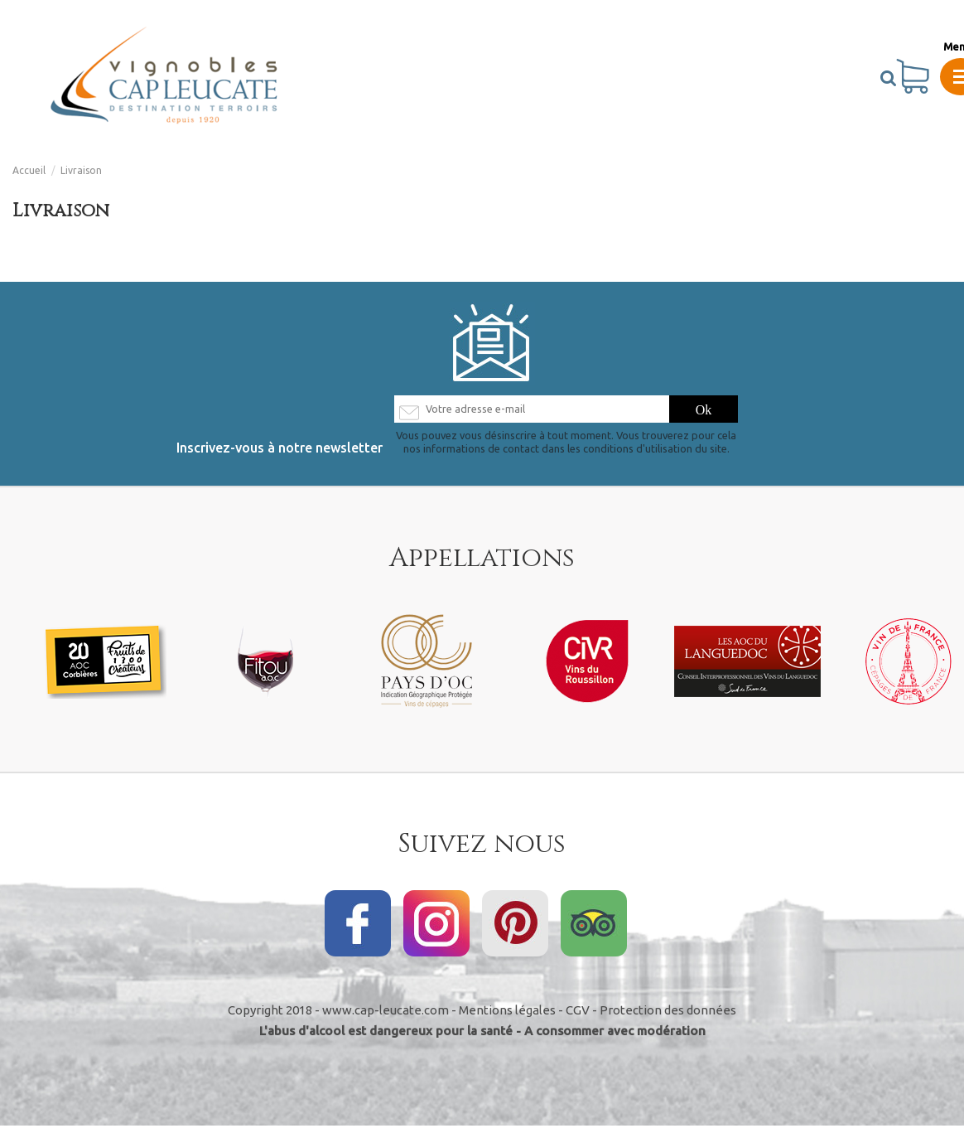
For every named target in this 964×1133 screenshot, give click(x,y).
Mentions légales (507, 1017)
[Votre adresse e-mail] (531, 413)
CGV (578, 1017)
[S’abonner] (704, 413)
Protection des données (668, 1017)
